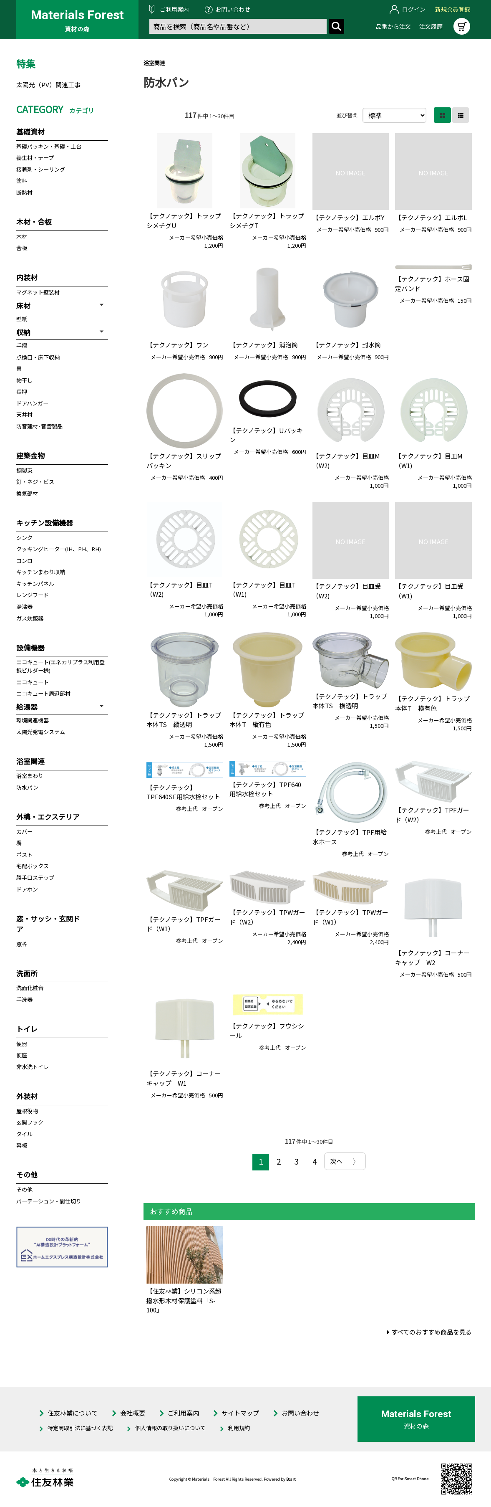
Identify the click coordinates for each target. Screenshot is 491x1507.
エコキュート (32, 682)
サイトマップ (240, 1412)
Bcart (291, 1479)
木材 (21, 237)
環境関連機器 (32, 720)
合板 (21, 248)
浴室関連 (154, 63)
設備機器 (30, 647)
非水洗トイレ (32, 1067)
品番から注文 (393, 26)
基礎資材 (30, 131)
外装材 (27, 1096)
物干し (24, 380)
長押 (21, 391)
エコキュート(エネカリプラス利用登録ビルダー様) (60, 666)
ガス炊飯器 (29, 618)
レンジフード (32, 595)
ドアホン (27, 889)
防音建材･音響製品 (39, 426)
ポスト (24, 855)
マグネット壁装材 (38, 292)
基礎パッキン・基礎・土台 (48, 146)
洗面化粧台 (29, 988)
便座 (21, 1055)
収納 (23, 332)
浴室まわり (29, 776)
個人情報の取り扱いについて (170, 1428)
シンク (24, 538)
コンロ (24, 561)
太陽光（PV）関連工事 (48, 84)
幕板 (21, 1145)
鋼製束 (24, 470)
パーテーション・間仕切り (48, 1201)
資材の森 (416, 1418)
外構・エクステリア (48, 816)
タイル (24, 1134)
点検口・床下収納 (38, 357)
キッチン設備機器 (44, 522)
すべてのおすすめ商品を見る (431, 1331)
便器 (21, 1044)
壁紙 (21, 319)
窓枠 (21, 944)
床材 (23, 305)
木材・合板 (34, 221)
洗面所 (27, 973)
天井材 (24, 414)
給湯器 (27, 707)
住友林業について (73, 1412)
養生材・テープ (35, 158)
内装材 (27, 277)
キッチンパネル (35, 584)
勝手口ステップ (35, 877)
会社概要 (132, 1412)
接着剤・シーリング (40, 169)
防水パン (27, 787)
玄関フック (29, 1122)
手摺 (21, 346)
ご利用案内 (174, 9)
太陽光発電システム (40, 732)
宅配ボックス (32, 866)
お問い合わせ (232, 9)
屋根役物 (27, 1111)
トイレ (27, 1028)
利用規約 (239, 1428)
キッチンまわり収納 (40, 572)
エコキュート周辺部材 (43, 693)
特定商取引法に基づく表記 (80, 1428)
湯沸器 (24, 606)
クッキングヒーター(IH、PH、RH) (58, 549)
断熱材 (24, 192)
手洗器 (24, 999)
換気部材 (27, 493)
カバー (24, 832)
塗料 (21, 181)
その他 (27, 1174)
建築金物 (30, 455)
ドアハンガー (32, 403)
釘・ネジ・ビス (35, 482)
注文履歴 (431, 26)
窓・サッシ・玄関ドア (48, 923)
